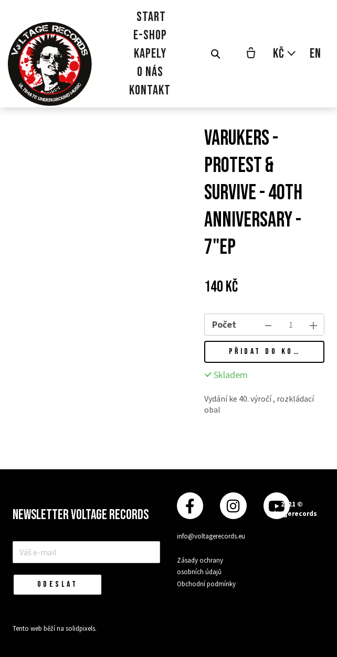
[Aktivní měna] (284, 54)
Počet (224, 324)
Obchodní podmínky (206, 583)
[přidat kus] (313, 324)
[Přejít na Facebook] (190, 506)
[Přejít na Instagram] (233, 506)
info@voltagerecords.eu (211, 536)
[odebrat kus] (268, 324)
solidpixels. (81, 628)
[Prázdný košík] (251, 54)
